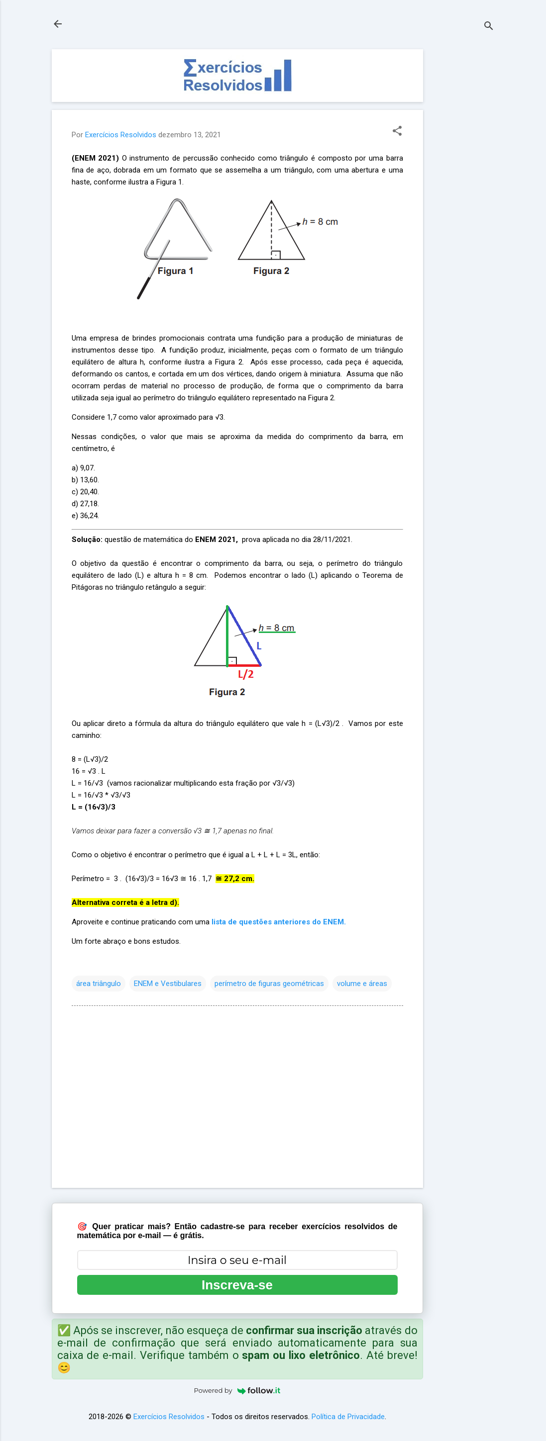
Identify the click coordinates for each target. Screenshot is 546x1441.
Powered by (237, 1390)
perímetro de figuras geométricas (269, 983)
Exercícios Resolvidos (169, 1416)
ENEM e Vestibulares (168, 983)
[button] (397, 132)
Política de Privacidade (348, 1416)
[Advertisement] (463, 198)
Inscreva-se (237, 1284)
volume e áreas (362, 983)
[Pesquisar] (489, 27)
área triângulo (98, 983)
